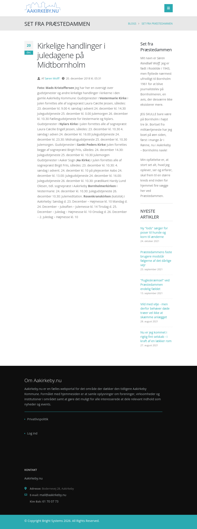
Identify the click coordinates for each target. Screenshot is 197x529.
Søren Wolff (52, 78)
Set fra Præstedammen (157, 23)
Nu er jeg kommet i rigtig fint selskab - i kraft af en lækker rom (156, 336)
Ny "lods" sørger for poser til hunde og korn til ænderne (154, 232)
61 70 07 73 (50, 501)
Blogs (132, 23)
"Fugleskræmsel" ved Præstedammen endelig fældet (155, 284)
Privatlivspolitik (37, 419)
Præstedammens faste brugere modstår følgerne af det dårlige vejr (156, 258)
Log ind (32, 433)
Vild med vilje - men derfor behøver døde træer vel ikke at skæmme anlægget (155, 310)
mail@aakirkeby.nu (53, 495)
